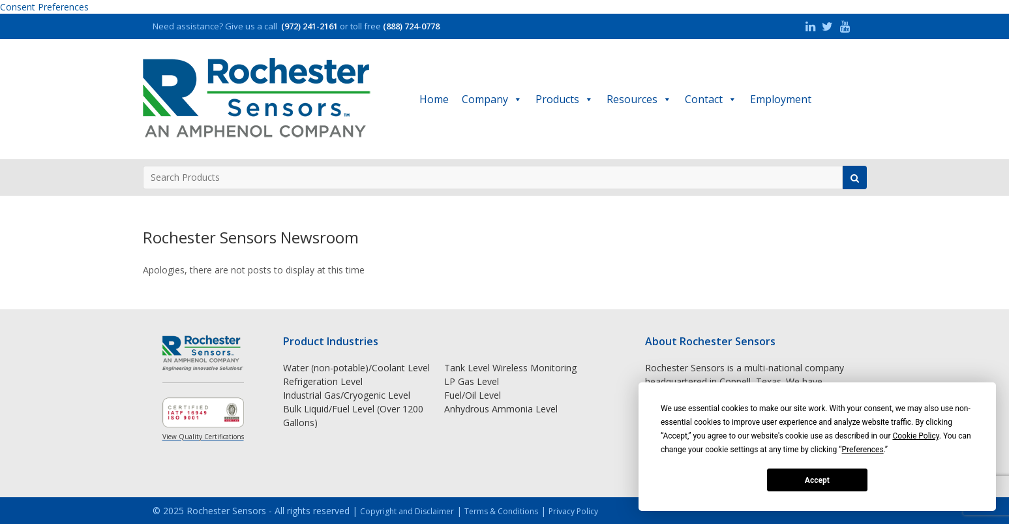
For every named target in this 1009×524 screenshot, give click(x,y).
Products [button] (564, 99)
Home (434, 99)
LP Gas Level (471, 381)
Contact (711, 99)
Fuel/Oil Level (472, 395)
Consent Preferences (44, 7)
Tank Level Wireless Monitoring (510, 368)
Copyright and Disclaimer (407, 511)
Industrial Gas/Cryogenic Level (346, 395)
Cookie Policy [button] (915, 435)
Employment (780, 99)
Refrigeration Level (323, 381)
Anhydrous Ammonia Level (501, 409)
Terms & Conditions (501, 511)
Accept (817, 480)
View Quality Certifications (203, 436)
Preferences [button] (863, 449)
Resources (639, 99)
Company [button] (492, 99)
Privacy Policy (573, 511)
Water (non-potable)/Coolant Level (356, 368)
